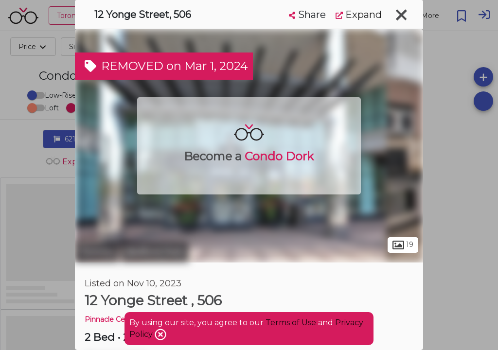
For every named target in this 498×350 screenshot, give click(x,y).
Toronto (97, 251)
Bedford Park (155, 251)
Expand (359, 14)
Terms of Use (291, 322)
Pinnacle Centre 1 (114, 319)
